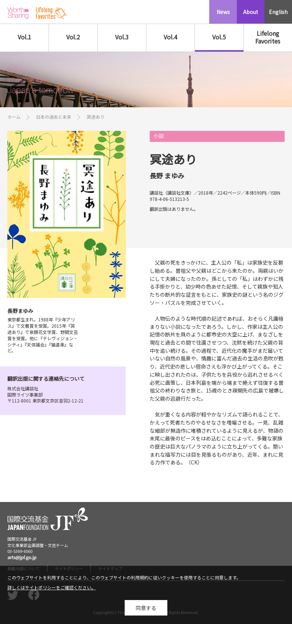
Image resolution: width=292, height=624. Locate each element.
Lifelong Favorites (267, 37)
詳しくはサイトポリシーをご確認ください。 (51, 589)
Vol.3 (122, 36)
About (250, 11)
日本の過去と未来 (53, 117)
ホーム (14, 117)
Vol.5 (219, 36)
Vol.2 (73, 36)
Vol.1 (24, 36)
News (223, 11)
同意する (146, 609)
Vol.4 (170, 36)
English (278, 11)
